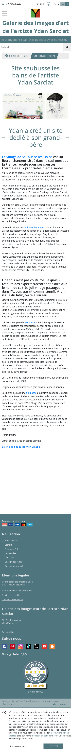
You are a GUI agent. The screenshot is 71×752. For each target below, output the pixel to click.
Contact (40, 3)
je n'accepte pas (17, 746)
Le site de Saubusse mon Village (21, 446)
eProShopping (8, 704)
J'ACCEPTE (53, 746)
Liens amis (9, 557)
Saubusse (30, 322)
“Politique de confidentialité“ (45, 735)
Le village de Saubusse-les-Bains (27, 157)
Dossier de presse (13, 561)
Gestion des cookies (11, 595)
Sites (26, 55)
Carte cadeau (11, 553)
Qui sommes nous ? (14, 566)
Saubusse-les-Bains (33, 227)
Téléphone (8, 632)
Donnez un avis (10, 540)
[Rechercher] (67, 47)
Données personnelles (12, 599)
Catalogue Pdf (11, 549)
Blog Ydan (12, 55)
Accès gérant (60, 704)
